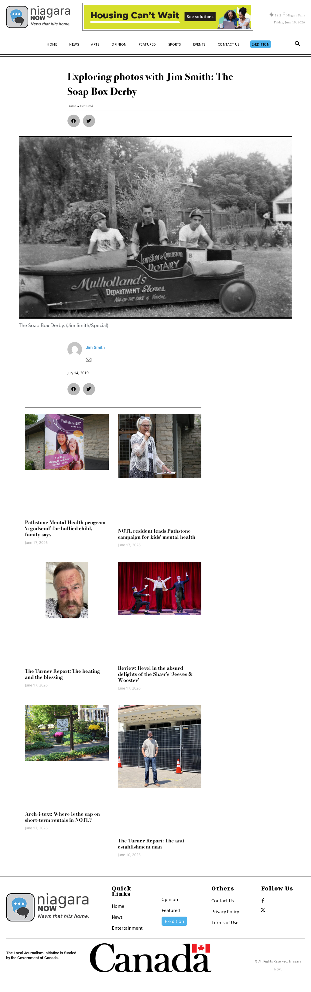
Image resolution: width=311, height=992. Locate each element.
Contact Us (222, 900)
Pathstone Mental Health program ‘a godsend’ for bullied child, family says (65, 528)
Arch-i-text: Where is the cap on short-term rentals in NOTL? (62, 817)
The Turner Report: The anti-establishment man (152, 843)
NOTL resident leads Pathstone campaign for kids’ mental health (156, 534)
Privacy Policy (225, 911)
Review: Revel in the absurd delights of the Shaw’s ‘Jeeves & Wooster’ (155, 674)
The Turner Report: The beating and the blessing (62, 674)
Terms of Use (224, 922)
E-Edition (174, 921)
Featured (171, 910)
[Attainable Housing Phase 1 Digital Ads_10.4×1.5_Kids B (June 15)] (167, 17)
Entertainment (127, 928)
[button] (297, 44)
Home (118, 906)
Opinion (170, 899)
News (117, 917)
